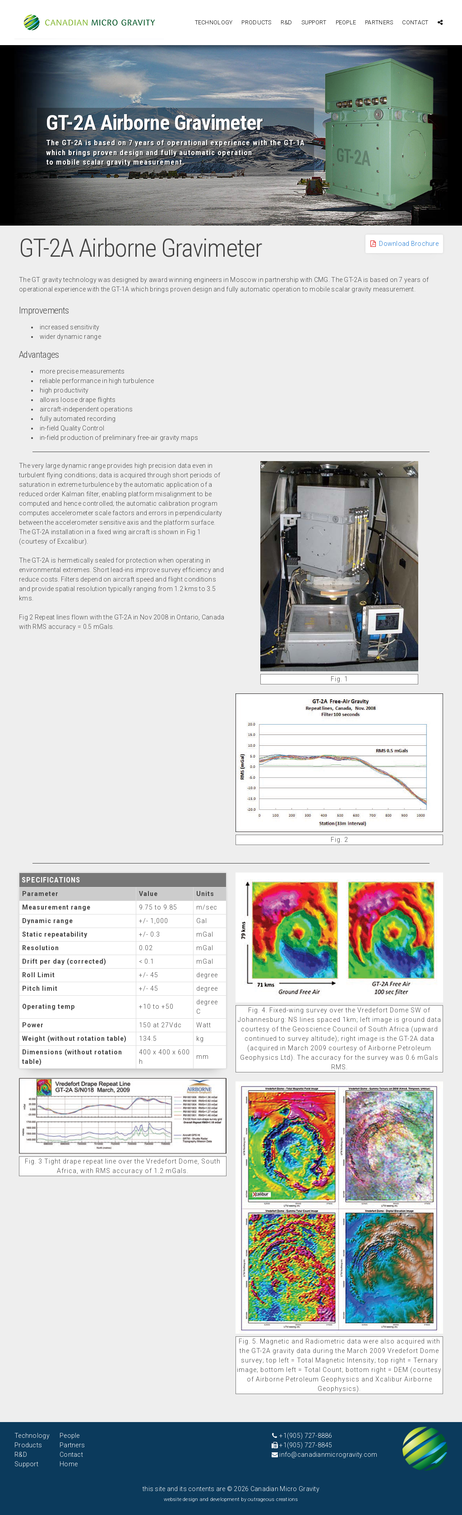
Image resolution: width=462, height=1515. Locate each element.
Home (69, 1464)
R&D (286, 22)
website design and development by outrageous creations (231, 1499)
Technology (214, 22)
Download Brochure (404, 243)
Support (314, 22)
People (346, 22)
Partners (379, 22)
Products (256, 22)
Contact (415, 22)
